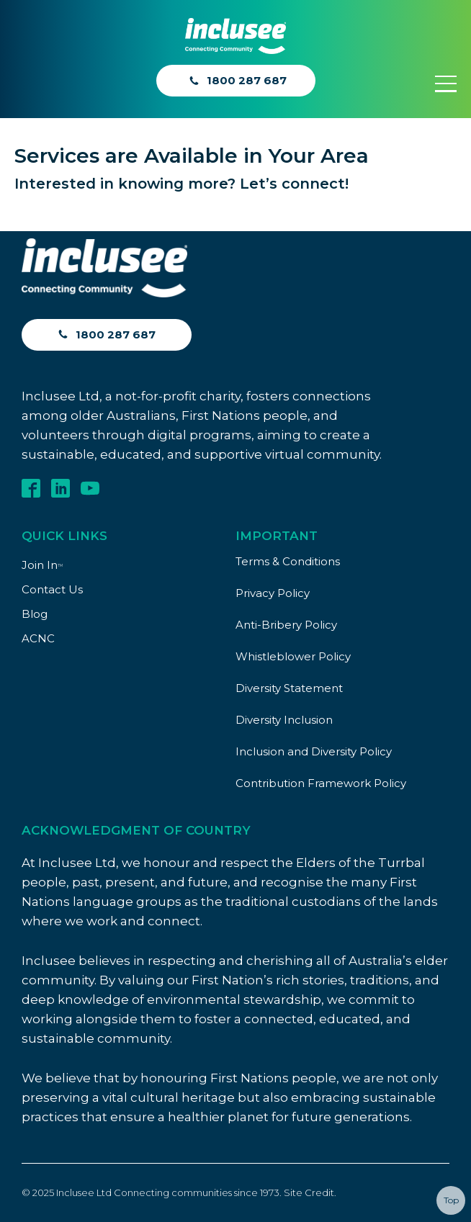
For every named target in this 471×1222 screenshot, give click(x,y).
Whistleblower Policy (293, 656)
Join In (42, 565)
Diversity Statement (289, 688)
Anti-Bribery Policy (286, 625)
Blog (35, 614)
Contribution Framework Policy (321, 783)
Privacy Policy (273, 593)
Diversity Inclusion (284, 720)
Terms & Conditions (288, 561)
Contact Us (52, 589)
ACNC (38, 638)
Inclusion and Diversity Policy (314, 751)
